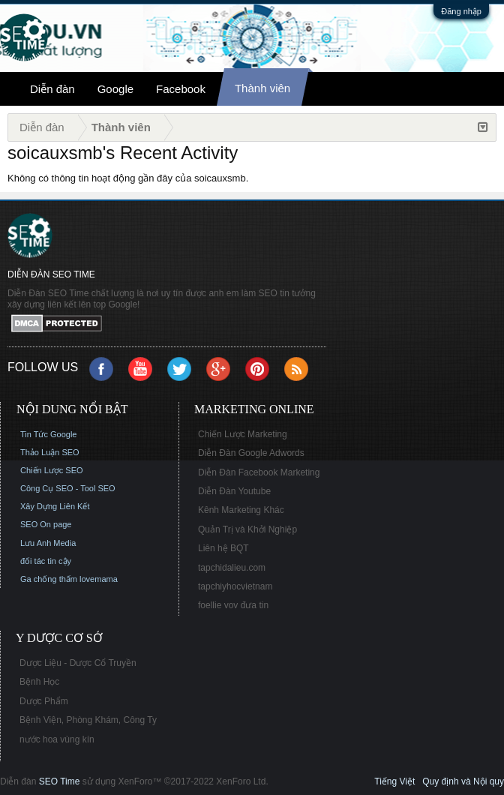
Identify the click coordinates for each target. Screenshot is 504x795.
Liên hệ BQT (223, 548)
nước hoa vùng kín (57, 739)
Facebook (181, 88)
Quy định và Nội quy (463, 781)
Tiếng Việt (394, 781)
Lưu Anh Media (48, 543)
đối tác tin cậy (45, 561)
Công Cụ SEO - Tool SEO (68, 488)
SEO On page (46, 524)
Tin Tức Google (48, 434)
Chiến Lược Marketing (242, 434)
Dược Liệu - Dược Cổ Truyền (78, 663)
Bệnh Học (39, 681)
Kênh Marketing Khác (241, 510)
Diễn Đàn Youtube (234, 491)
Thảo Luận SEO (50, 452)
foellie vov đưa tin (233, 605)
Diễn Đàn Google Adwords (251, 453)
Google (116, 88)
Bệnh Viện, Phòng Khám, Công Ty (88, 720)
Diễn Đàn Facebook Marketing (259, 472)
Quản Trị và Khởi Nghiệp (247, 529)
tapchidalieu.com (232, 567)
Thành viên (262, 88)
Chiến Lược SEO (51, 470)
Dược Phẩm (44, 701)
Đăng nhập (461, 11)
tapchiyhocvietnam (235, 586)
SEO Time (59, 781)
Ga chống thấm (48, 579)
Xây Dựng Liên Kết (55, 506)
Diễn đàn (52, 88)
